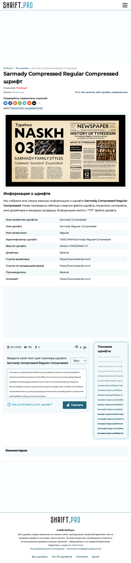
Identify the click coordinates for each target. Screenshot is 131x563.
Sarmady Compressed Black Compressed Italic (111, 433)
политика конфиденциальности (84, 548)
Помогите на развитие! (26, 108)
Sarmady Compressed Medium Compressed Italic (111, 395)
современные (120, 92)
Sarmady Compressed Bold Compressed (111, 409)
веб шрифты (103, 92)
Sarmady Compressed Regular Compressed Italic (111, 385)
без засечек (88, 92)
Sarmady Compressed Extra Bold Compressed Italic (111, 424)
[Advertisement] (65, 36)
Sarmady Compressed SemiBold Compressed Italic (111, 405)
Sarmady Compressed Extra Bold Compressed (111, 419)
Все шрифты (40, 556)
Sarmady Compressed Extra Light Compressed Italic (111, 371)
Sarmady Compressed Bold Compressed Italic (111, 414)
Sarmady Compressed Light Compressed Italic (111, 381)
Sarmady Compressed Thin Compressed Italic (111, 362)
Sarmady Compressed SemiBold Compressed (111, 400)
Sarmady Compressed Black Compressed (111, 428)
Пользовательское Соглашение (47, 548)
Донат (95, 556)
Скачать (74, 405)
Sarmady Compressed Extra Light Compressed (111, 366)
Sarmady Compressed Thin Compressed (109, 357)
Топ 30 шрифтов (62, 556)
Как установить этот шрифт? (29, 405)
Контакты (82, 556)
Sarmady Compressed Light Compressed (111, 376)
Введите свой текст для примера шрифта (37, 361)
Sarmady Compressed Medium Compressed (111, 390)
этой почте (77, 545)
